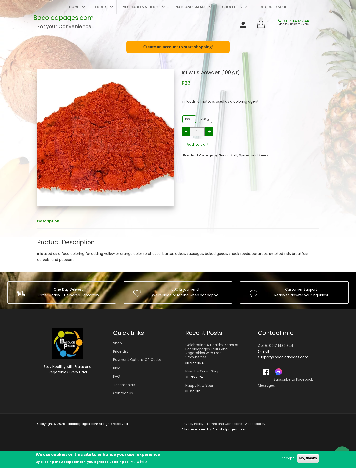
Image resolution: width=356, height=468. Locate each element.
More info (139, 461)
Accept (287, 458)
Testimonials (124, 384)
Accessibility (255, 423)
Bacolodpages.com (63, 17)
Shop (117, 343)
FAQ (116, 376)
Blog (116, 368)
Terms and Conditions (224, 423)
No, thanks (308, 458)
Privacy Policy (192, 423)
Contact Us (123, 393)
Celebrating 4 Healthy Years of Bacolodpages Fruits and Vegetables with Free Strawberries (212, 351)
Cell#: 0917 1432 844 (275, 345)
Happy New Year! (199, 386)
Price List (120, 351)
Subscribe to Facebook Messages (285, 382)
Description (48, 221)
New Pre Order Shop (202, 371)
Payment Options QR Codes (137, 359)
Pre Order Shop (272, 7)
